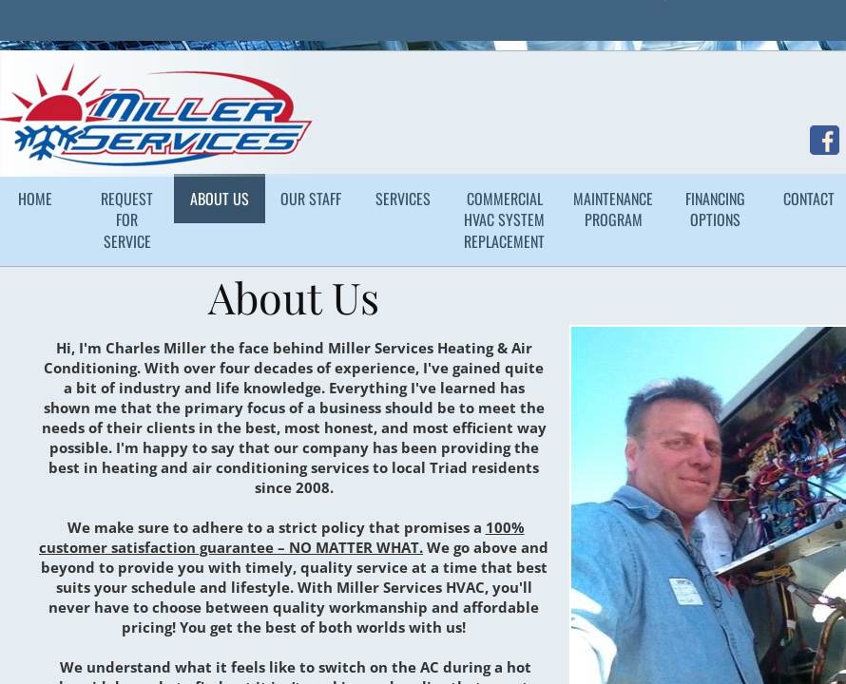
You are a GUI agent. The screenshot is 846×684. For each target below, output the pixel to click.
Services (403, 198)
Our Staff (310, 198)
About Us (219, 198)
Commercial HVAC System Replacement (504, 220)
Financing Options (715, 209)
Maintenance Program (613, 209)
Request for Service (127, 220)
